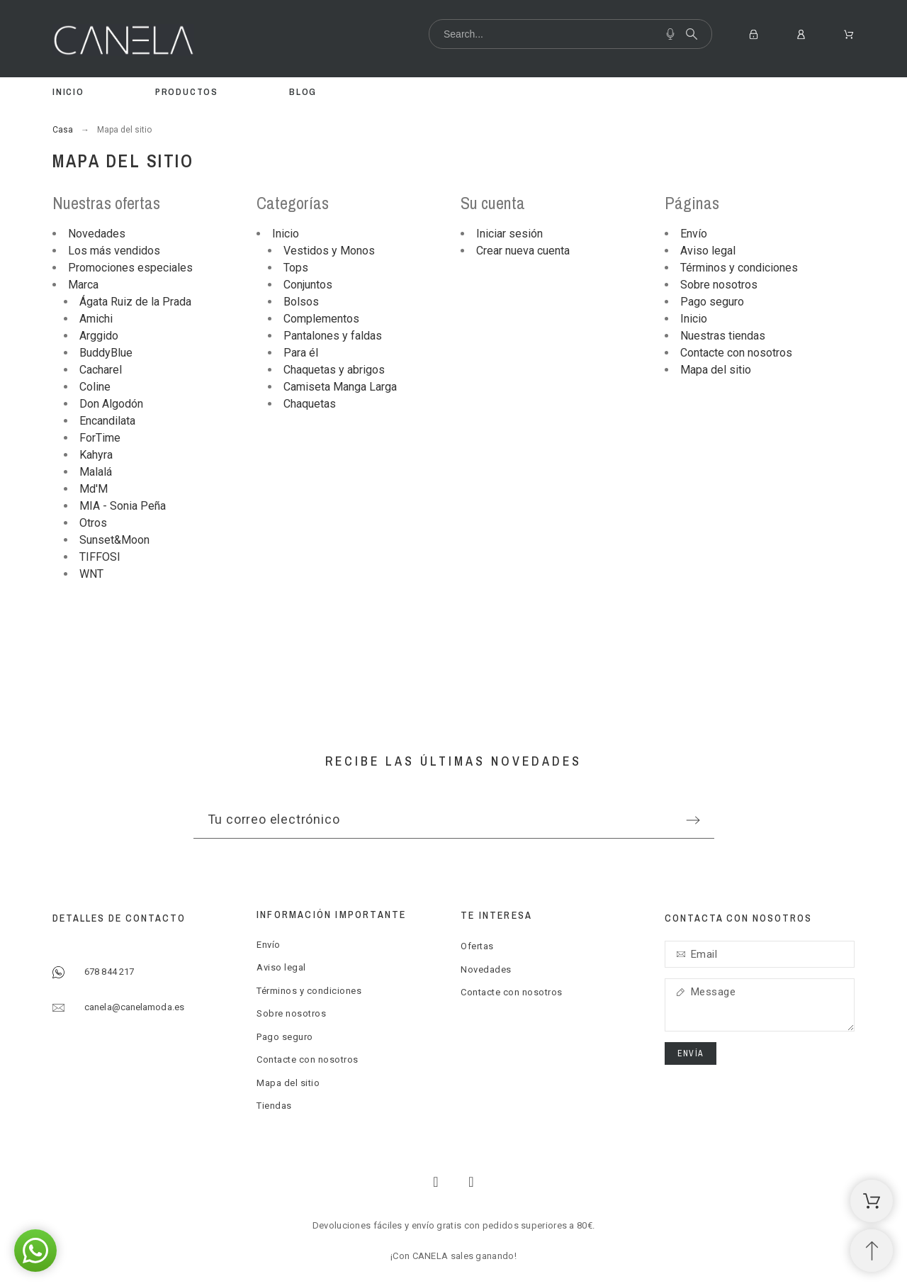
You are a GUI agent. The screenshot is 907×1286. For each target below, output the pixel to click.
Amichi (96, 318)
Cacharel (100, 369)
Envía (690, 1053)
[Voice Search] (670, 34)
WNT (91, 574)
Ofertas (477, 946)
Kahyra (96, 455)
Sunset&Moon (114, 540)
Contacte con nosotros (736, 352)
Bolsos (301, 301)
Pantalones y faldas (332, 335)
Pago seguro (712, 301)
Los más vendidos (114, 250)
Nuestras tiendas (722, 335)
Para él (300, 352)
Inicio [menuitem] (68, 92)
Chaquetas (309, 403)
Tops (295, 267)
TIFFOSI (99, 557)
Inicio (285, 233)
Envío (693, 233)
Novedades (96, 233)
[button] (35, 1250)
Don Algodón (111, 403)
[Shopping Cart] (871, 1201)
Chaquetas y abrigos (334, 369)
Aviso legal (708, 250)
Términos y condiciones (739, 267)
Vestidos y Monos (329, 250)
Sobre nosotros (718, 284)
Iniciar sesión (509, 233)
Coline (95, 386)
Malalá (95, 472)
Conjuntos (307, 284)
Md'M (93, 489)
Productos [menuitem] (186, 92)
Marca (83, 284)
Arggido (98, 335)
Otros (93, 523)
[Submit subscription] (693, 820)
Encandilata (107, 420)
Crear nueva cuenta (523, 250)
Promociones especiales (130, 267)
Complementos (321, 318)
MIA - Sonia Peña (122, 506)
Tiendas (274, 1105)
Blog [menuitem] (303, 92)
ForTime (99, 437)
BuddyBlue (106, 352)
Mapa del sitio (715, 369)
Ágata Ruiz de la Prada (135, 301)
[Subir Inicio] (871, 1250)
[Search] (570, 34)
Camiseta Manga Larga (340, 386)
